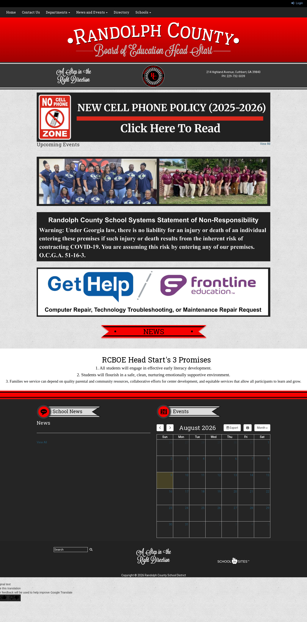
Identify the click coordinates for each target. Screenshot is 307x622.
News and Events (92, 12)
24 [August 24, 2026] (186, 508)
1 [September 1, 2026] (204, 524)
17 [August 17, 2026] (186, 491)
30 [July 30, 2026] (235, 442)
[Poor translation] (14, 598)
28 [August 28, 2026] (251, 508)
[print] (247, 427)
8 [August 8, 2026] (268, 458)
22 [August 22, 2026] (267, 491)
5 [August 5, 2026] (220, 458)
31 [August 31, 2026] (186, 524)
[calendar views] (262, 427)
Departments (58, 12)
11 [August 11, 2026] (203, 475)
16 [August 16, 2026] (170, 491)
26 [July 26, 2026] (170, 442)
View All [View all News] (42, 442)
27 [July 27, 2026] (186, 442)
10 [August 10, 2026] (186, 475)
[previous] (160, 427)
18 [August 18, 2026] (203, 491)
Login (297, 3)
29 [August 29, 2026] (267, 508)
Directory (121, 12)
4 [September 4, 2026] (252, 524)
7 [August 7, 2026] (252, 458)
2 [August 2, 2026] (171, 458)
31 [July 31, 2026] (251, 442)
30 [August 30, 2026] (170, 524)
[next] (170, 427)
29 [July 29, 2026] (219, 442)
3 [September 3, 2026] (236, 524)
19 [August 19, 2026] (219, 491)
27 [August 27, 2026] (235, 508)
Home (11, 12)
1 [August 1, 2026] (268, 442)
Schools (143, 12)
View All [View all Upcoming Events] (265, 143)
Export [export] (232, 427)
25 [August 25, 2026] (203, 508)
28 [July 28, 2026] (203, 442)
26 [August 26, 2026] (219, 508)
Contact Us (31, 12)
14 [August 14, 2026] (251, 475)
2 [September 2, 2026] (220, 524)
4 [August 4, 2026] (204, 458)
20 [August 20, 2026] (235, 491)
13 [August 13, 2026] (235, 475)
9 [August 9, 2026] (171, 475)
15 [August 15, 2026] (267, 475)
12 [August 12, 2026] (219, 475)
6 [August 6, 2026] (236, 458)
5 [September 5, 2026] (268, 524)
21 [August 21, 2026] (251, 491)
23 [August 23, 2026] (170, 508)
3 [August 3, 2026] (187, 458)
